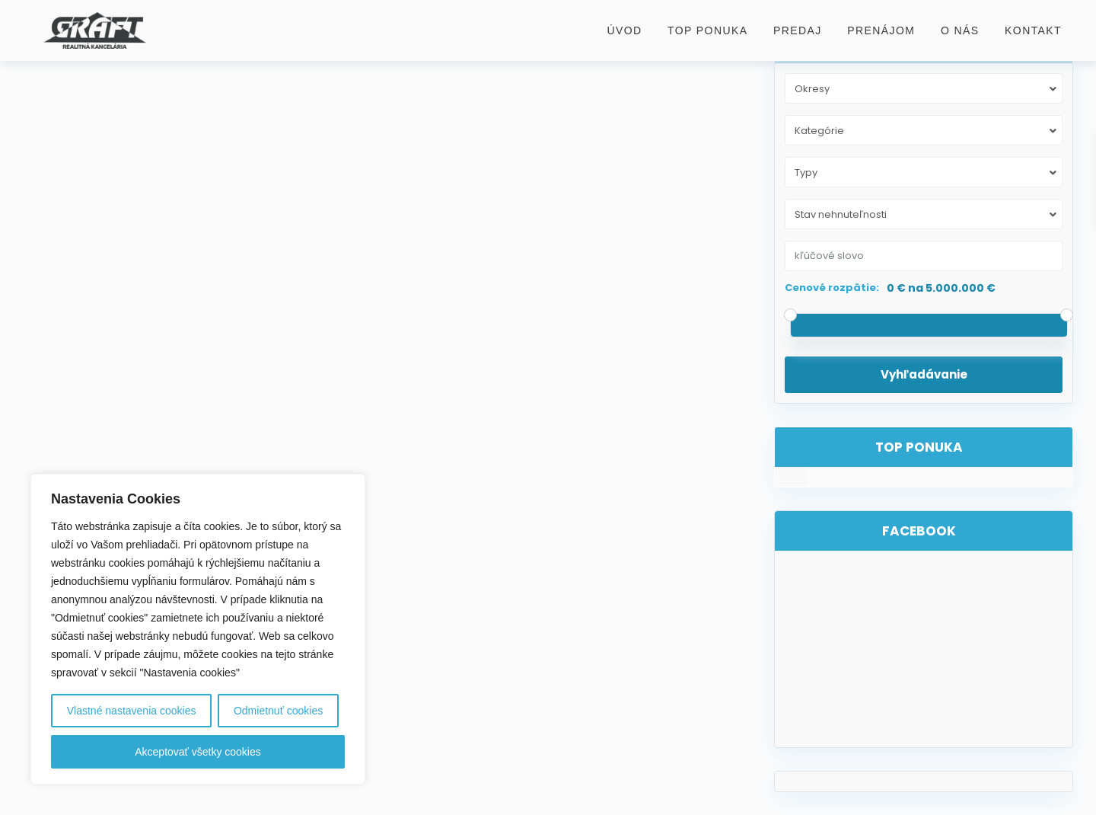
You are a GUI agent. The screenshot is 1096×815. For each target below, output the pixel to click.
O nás (960, 30)
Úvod (624, 30)
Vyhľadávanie (924, 374)
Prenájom (881, 30)
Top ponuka (707, 30)
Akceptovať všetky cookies (198, 752)
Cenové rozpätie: (832, 288)
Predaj (797, 30)
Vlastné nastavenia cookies (131, 711)
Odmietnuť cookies (278, 711)
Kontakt (1033, 30)
